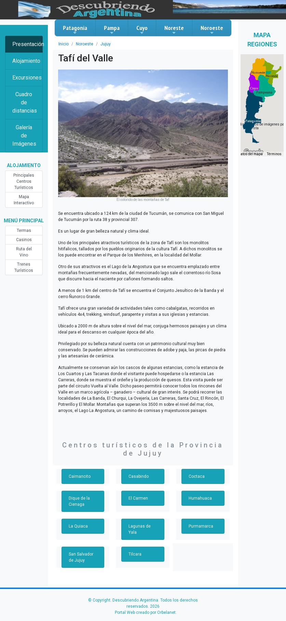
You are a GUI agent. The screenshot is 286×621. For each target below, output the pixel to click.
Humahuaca (200, 498)
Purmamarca (201, 526)
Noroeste (212, 29)
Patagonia (75, 29)
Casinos (24, 239)
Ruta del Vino (24, 252)
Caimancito (80, 476)
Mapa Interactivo (24, 199)
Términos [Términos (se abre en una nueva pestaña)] (274, 154)
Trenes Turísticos (23, 267)
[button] (253, 121)
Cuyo (142, 29)
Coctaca (197, 476)
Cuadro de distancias (24, 102)
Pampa (112, 29)
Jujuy (105, 44)
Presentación (27, 44)
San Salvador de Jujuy (81, 557)
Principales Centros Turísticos (23, 181)
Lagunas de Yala (139, 529)
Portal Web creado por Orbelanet (145, 612)
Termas (24, 230)
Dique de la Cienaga (79, 501)
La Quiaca (78, 526)
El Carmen (138, 498)
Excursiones (27, 77)
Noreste (174, 29)
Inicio (63, 44)
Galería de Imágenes (24, 135)
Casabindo (138, 476)
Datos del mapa (250, 154)
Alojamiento (26, 61)
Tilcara (134, 554)
